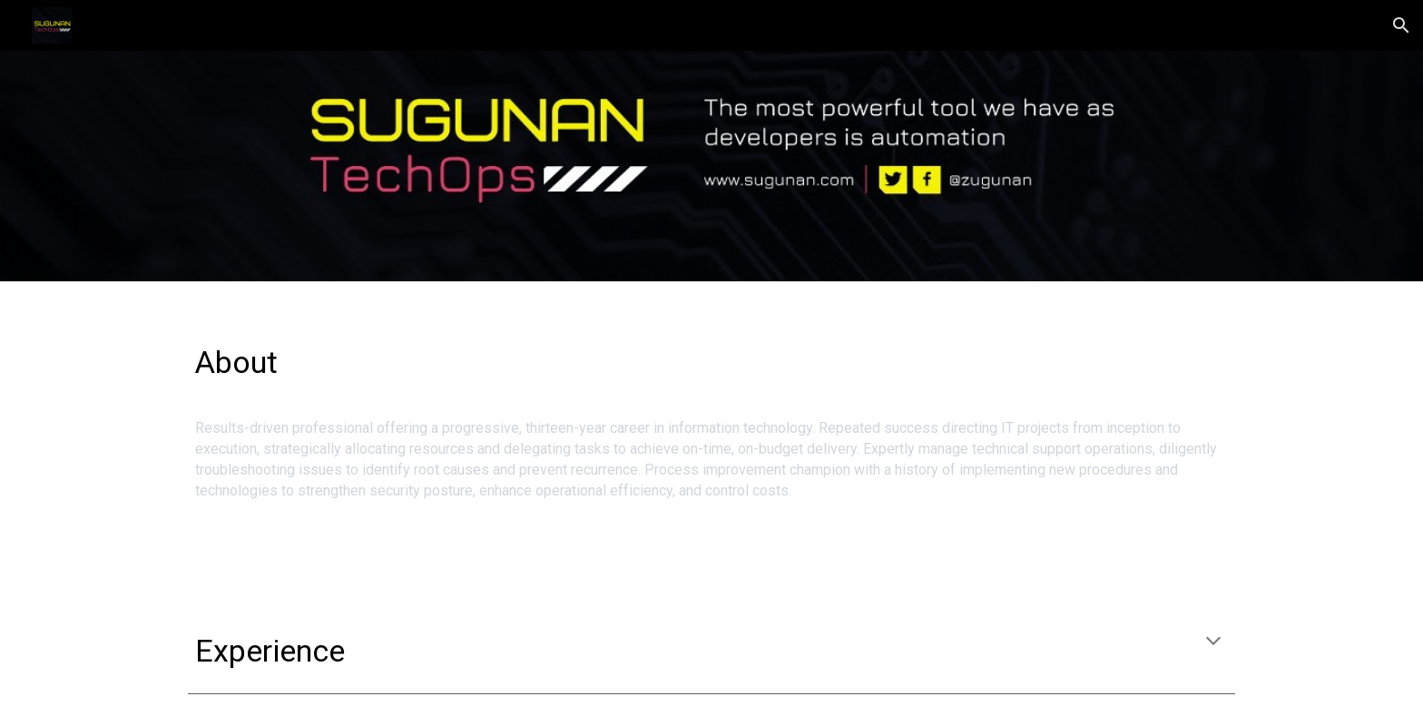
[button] (1401, 25)
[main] (711, 354)
